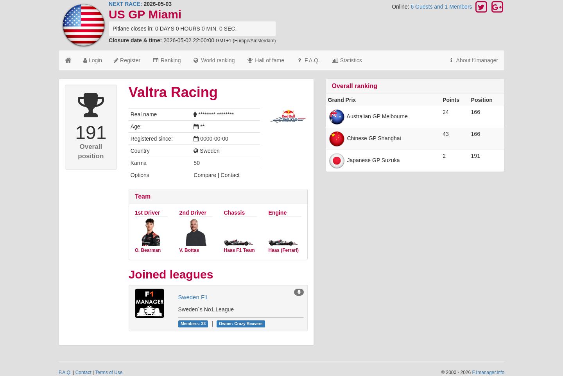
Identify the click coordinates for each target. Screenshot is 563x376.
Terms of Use (108, 372)
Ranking (166, 60)
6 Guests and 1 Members (442, 7)
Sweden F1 (193, 297)
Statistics (347, 60)
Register (127, 60)
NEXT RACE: (125, 4)
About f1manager (473, 60)
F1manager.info (488, 372)
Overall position (91, 151)
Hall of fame (265, 60)
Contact (83, 372)
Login (92, 60)
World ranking (213, 60)
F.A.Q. (308, 60)
